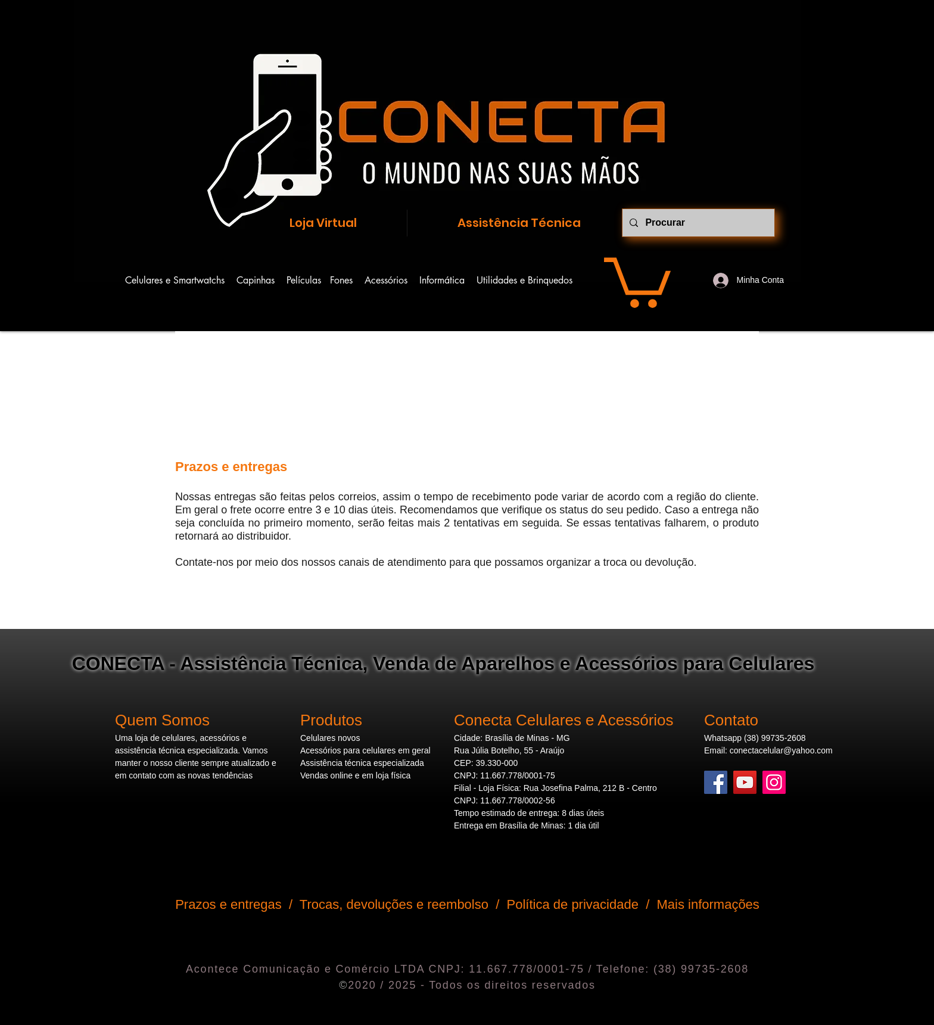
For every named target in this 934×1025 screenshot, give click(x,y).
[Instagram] (774, 782)
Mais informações (707, 904)
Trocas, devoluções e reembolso (394, 904)
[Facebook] (715, 782)
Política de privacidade (573, 904)
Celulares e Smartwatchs (180, 280)
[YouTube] (744, 782)
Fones (347, 280)
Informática (448, 280)
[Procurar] (697, 222)
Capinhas (255, 280)
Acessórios (392, 280)
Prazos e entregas (228, 904)
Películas (304, 280)
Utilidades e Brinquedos (524, 280)
